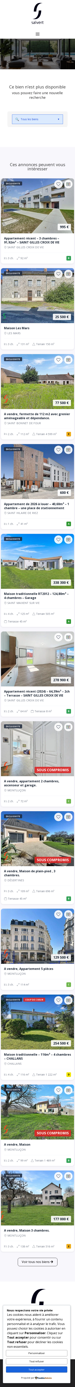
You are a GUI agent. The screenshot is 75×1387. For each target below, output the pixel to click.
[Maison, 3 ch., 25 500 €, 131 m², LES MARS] (37, 309)
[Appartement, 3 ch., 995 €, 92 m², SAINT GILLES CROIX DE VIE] (37, 221)
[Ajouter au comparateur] (68, 184)
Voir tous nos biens (36, 1262)
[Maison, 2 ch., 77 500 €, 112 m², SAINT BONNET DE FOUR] (37, 396)
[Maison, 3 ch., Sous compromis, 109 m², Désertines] (37, 857)
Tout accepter (36, 1369)
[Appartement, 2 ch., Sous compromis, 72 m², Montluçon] (37, 764)
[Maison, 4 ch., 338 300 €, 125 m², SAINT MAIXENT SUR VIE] (37, 580)
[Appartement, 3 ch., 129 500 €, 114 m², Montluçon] (37, 949)
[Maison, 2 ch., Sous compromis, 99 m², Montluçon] (37, 1125)
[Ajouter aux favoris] (58, 184)
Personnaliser (36, 1353)
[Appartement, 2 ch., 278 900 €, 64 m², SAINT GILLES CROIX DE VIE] (37, 674)
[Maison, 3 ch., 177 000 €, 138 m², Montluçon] (37, 1211)
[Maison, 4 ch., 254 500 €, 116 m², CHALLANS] (37, 1037)
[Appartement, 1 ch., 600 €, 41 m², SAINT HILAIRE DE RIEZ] (37, 486)
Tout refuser (36, 1361)
